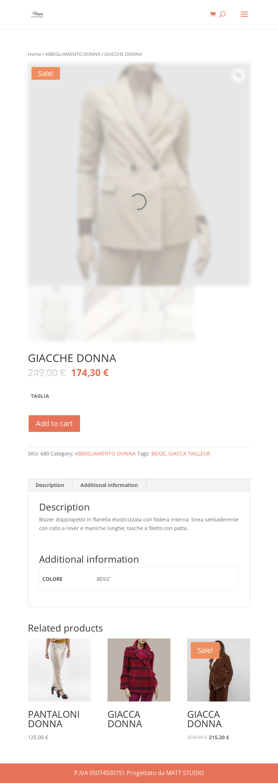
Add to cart (54, 423)
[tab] (50, 485)
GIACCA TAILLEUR (189, 453)
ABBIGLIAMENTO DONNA (72, 54)
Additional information (109, 485)
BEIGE (158, 453)
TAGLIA (40, 395)
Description (49, 485)
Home (34, 54)
